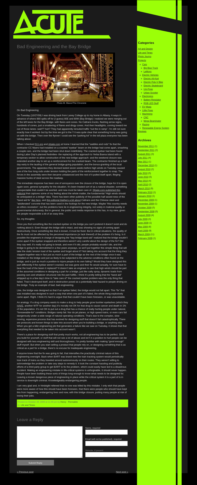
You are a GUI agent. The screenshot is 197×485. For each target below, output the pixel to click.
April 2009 (143, 230)
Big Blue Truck (151, 68)
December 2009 (146, 200)
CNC (146, 117)
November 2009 (146, 203)
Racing (145, 124)
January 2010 (145, 196)
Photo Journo (144, 56)
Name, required (92, 428)
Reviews (142, 131)
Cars (144, 64)
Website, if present (94, 450)
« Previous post (25, 472)
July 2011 (142, 158)
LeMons (148, 71)
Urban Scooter (151, 92)
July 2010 (142, 173)
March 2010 (144, 188)
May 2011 (143, 161)
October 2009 (145, 207)
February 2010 (145, 192)
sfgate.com (54, 144)
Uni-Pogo (148, 89)
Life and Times (28, 405)
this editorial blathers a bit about (64, 200)
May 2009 (143, 226)
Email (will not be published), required (103, 439)
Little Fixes (147, 110)
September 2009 (146, 211)
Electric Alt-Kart (151, 78)
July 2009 (142, 219)
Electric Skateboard (153, 85)
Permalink (73, 402)
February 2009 (145, 238)
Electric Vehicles (150, 75)
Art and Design (145, 49)
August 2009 (144, 215)
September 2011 (146, 150)
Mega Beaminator (152, 121)
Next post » (122, 472)
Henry (63, 402)
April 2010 (143, 184)
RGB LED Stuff (151, 103)
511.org (39, 144)
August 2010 (144, 169)
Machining (147, 114)
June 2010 (143, 177)
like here (36, 200)
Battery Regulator (152, 100)
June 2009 (143, 223)
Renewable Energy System (155, 128)
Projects (142, 60)
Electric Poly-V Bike (153, 82)
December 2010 (146, 165)
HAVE (20, 305)
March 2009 (144, 234)
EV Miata (146, 107)
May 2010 (143, 181)
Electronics (147, 96)
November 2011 (146, 146)
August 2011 (144, 154)
